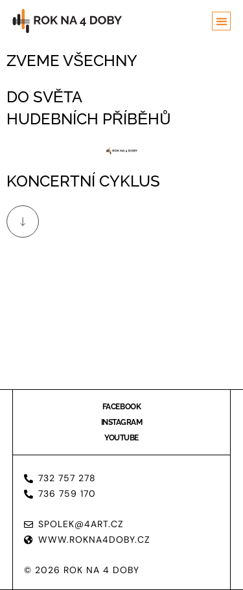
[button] (221, 21)
